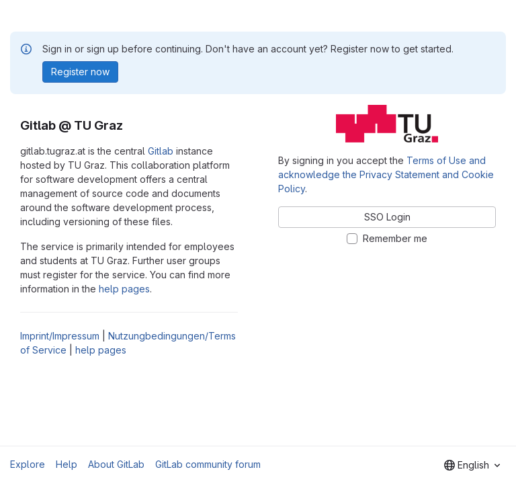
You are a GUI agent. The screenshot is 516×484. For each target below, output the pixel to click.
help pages (124, 288)
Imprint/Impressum (59, 335)
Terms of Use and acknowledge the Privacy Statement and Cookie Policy (386, 174)
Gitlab (160, 151)
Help (66, 464)
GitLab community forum (208, 464)
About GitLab (116, 464)
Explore (27, 464)
